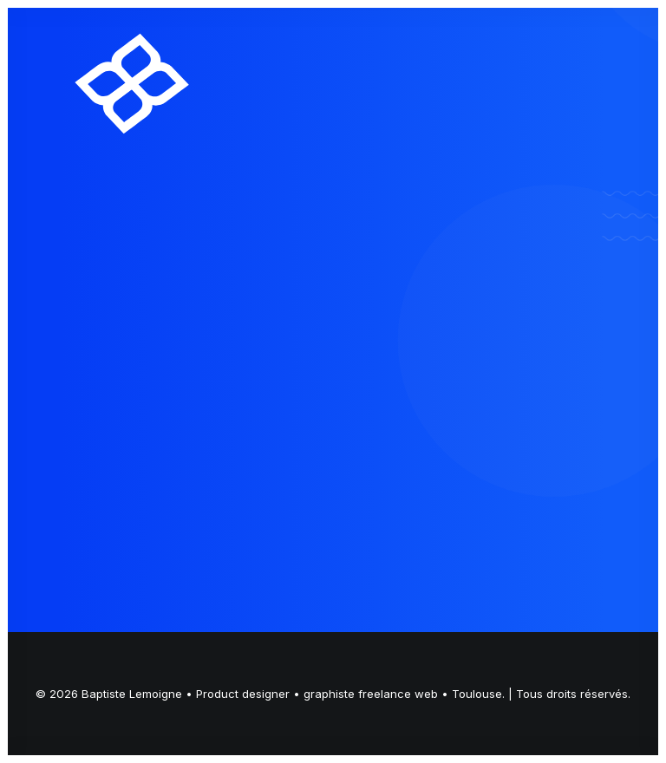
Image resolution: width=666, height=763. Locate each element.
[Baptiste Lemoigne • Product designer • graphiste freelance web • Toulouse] (132, 83)
